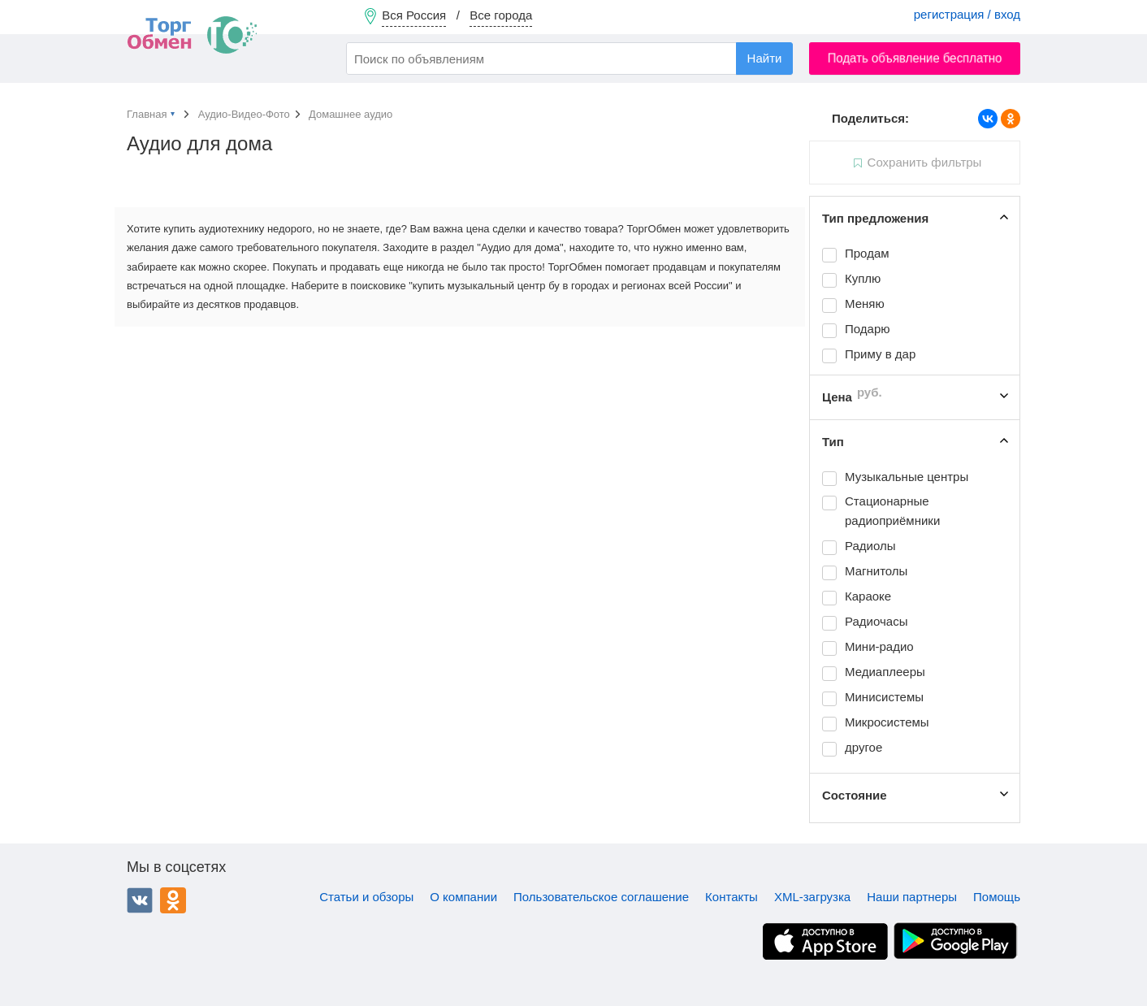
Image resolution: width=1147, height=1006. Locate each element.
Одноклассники (173, 900)
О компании (463, 897)
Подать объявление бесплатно (915, 58)
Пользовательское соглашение (601, 897)
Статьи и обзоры (366, 897)
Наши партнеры (912, 897)
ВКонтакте (140, 900)
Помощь (996, 897)
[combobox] (569, 58)
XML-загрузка (812, 897)
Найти (764, 58)
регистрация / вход (967, 14)
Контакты (731, 897)
